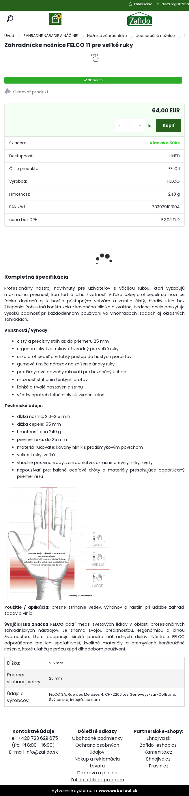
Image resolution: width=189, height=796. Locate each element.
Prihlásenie (143, 4)
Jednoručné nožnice (155, 35)
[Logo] (140, 19)
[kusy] (130, 125)
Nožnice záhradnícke (107, 35)
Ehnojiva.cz (158, 759)
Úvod (9, 35)
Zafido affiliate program (97, 779)
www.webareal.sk (118, 790)
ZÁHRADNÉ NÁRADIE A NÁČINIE (50, 35)
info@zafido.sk (42, 752)
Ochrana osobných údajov (97, 748)
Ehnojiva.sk (158, 738)
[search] (10, 19)
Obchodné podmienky (97, 738)
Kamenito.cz (158, 752)
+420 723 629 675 (38, 738)
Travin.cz (158, 766)
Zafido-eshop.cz (158, 745)
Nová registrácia (175, 4)
